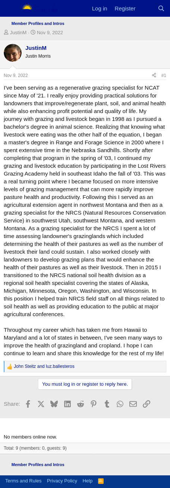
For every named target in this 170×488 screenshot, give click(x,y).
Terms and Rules (23, 481)
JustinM (18, 32)
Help (87, 481)
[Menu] (10, 8)
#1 (163, 75)
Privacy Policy (62, 481)
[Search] (161, 8)
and (44, 366)
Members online (26, 424)
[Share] (154, 75)
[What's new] (146, 8)
